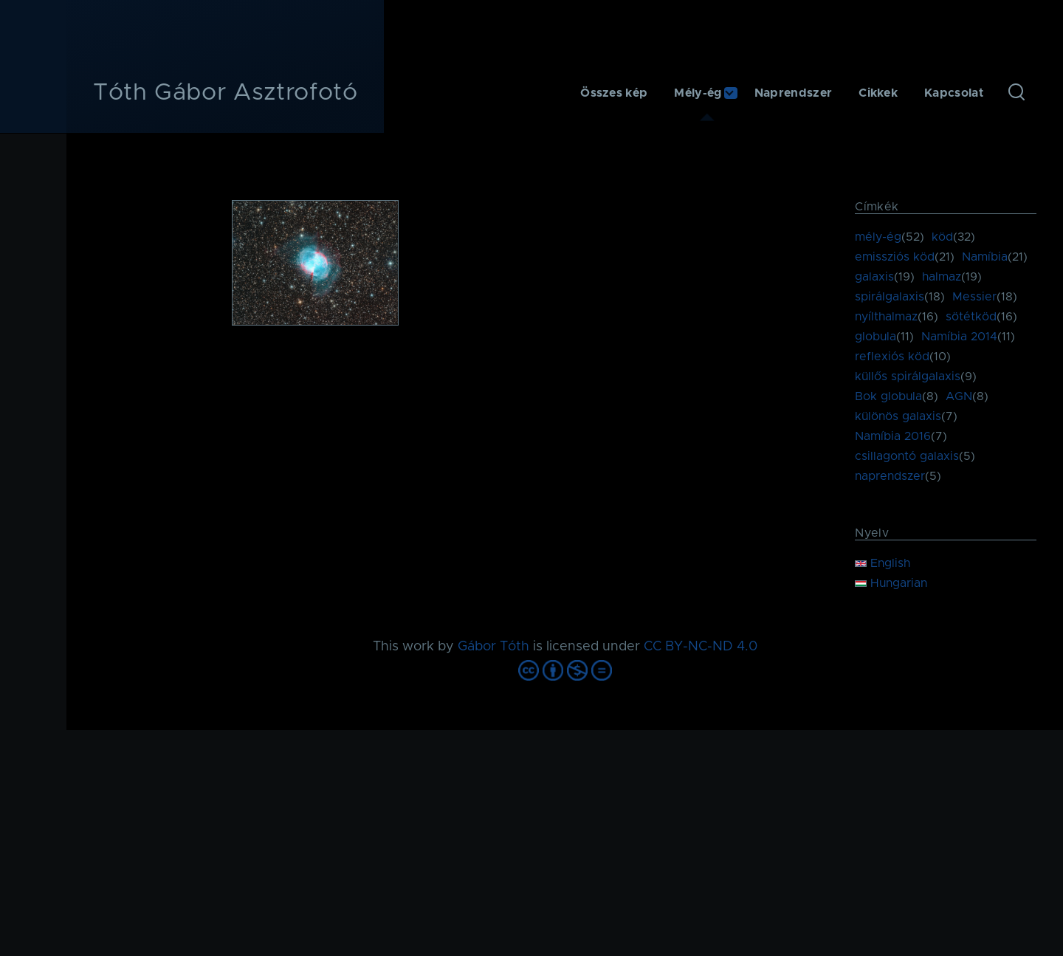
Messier (974, 297)
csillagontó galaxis (907, 456)
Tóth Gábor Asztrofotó (225, 93)
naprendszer (890, 476)
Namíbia (985, 257)
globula (875, 337)
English (882, 563)
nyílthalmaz (886, 317)
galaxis (874, 277)
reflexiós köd (892, 356)
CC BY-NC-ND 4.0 (700, 646)
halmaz (941, 277)
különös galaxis (898, 416)
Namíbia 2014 (959, 337)
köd (942, 237)
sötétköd (971, 317)
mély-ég (878, 237)
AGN (959, 396)
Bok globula (888, 396)
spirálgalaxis (889, 297)
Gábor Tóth (493, 646)
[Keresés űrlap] (1016, 93)
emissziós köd (895, 257)
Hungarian (891, 583)
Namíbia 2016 (893, 436)
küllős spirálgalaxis (907, 376)
